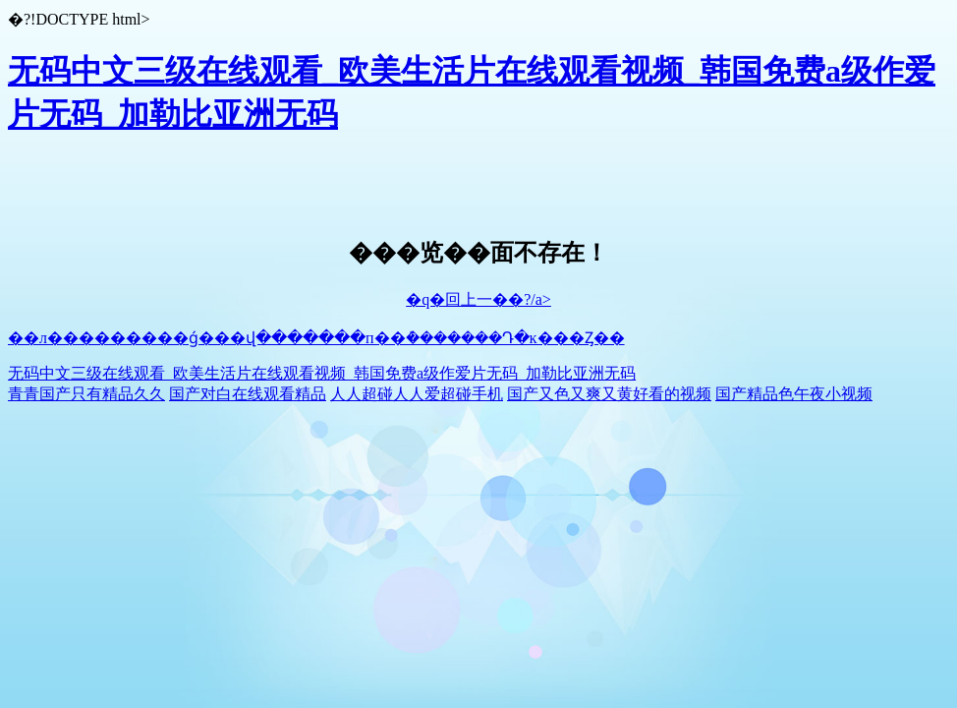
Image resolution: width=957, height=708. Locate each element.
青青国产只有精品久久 (86, 393)
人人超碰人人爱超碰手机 (416, 393)
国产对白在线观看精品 (247, 393)
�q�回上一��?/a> (478, 299)
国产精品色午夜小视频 (794, 393)
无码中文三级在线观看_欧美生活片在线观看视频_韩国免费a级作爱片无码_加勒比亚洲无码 (322, 373)
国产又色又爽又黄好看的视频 (609, 393)
